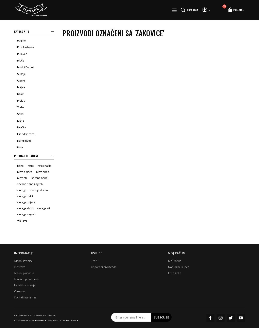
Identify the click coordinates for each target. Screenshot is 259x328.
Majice (21, 87)
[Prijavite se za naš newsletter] (131, 317)
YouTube (241, 318)
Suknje (21, 74)
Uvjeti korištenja (24, 285)
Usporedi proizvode (104, 267)
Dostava (19, 267)
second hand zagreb (30, 184)
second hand (39, 178)
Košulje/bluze (25, 47)
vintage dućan (39, 190)
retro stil (22, 178)
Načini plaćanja (24, 273)
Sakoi (20, 114)
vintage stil (43, 208)
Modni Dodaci (25, 67)
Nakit (20, 94)
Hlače (20, 60)
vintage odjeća (26, 202)
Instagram (221, 318)
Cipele (21, 80)
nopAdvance (70, 320)
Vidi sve (22, 220)
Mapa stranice (23, 261)
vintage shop (25, 208)
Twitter (231, 318)
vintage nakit (25, 196)
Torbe (20, 107)
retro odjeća (24, 172)
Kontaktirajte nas (25, 297)
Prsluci (21, 100)
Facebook (210, 318)
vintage (21, 190)
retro (31, 166)
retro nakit (44, 166)
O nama (19, 291)
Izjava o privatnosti (26, 279)
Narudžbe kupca (178, 267)
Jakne (20, 120)
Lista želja (174, 273)
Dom (20, 147)
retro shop (42, 172)
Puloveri (22, 54)
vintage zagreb (26, 214)
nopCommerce (37, 320)
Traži (94, 261)
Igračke (21, 127)
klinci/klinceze (25, 134)
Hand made (24, 140)
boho (20, 166)
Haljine (21, 40)
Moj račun (174, 261)
